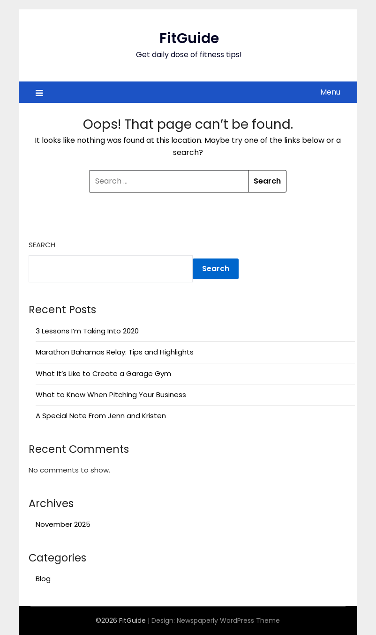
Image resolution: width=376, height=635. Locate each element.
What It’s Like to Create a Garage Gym (103, 373)
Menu (330, 92)
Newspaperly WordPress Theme (228, 620)
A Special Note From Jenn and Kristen (101, 416)
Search (42, 245)
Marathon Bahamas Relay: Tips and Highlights (115, 352)
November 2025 (63, 524)
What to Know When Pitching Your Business (111, 394)
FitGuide (189, 38)
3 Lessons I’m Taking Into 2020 (87, 331)
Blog (43, 578)
